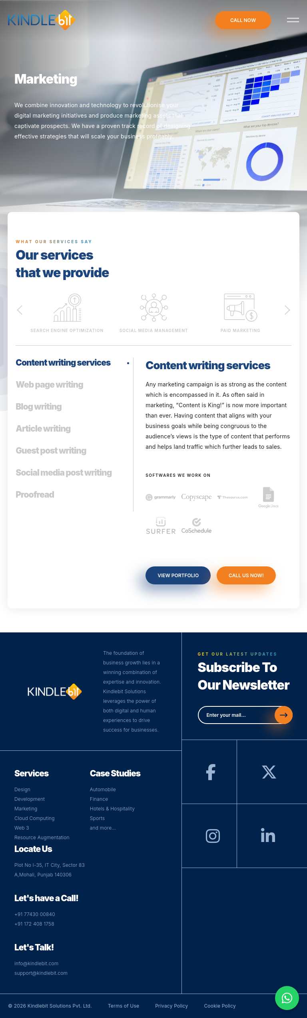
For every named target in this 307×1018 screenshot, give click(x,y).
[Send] (284, 715)
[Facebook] (211, 775)
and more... (103, 828)
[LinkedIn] (268, 839)
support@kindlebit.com (41, 973)
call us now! (246, 575)
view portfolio (178, 575)
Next (287, 309)
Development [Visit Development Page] (29, 799)
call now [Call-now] (243, 20)
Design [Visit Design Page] (22, 789)
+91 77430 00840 (34, 914)
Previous (20, 309)
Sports (97, 818)
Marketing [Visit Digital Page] (25, 809)
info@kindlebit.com (36, 963)
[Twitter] (269, 775)
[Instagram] (213, 839)
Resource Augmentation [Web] (42, 837)
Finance (99, 799)
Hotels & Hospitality (112, 809)
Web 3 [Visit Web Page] (21, 828)
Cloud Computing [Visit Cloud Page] (34, 818)
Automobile (103, 789)
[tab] (69, 369)
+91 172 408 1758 (34, 924)
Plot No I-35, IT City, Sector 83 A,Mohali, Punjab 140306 (49, 870)
